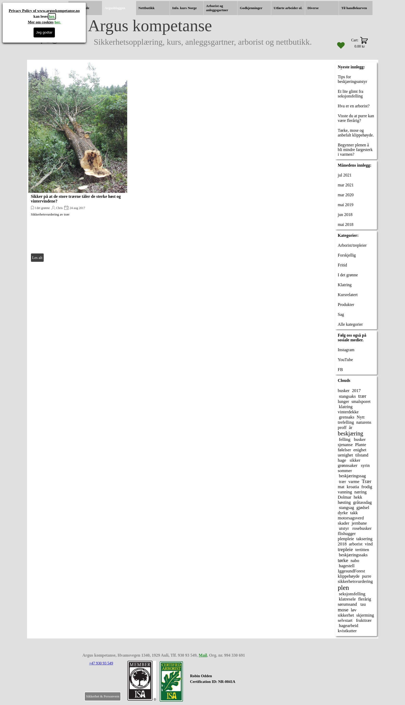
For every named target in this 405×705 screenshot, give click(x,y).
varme (353, 481)
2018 (342, 543)
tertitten (362, 549)
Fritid (342, 265)
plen (343, 587)
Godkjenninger (251, 8)
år (350, 427)
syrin (365, 465)
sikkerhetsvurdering (355, 581)
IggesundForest (351, 571)
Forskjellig (347, 255)
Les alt (37, 258)
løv (354, 610)
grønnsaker (347, 465)
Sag (341, 314)
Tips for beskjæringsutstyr (352, 79)
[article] (77, 162)
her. (52, 16)
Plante (360, 444)
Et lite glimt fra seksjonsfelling (350, 93)
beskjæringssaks (353, 554)
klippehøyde (349, 576)
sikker (355, 460)
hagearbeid (348, 625)
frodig (366, 486)
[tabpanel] (222, 681)
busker (344, 390)
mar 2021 (346, 185)
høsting (344, 502)
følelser (344, 449)
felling (344, 439)
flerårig (364, 599)
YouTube (345, 359)
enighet (360, 449)
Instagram (346, 350)
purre (366, 576)
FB (340, 369)
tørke (343, 560)
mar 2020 (346, 195)
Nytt (360, 417)
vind (369, 543)
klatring (345, 406)
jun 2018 (345, 214)
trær (362, 396)
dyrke (343, 512)
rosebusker (361, 528)
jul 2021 (345, 175)
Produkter (346, 304)
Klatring (345, 285)
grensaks (346, 417)
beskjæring (350, 433)
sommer (345, 470)
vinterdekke (348, 411)
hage (342, 460)
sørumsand (347, 604)
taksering (364, 538)
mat (341, 486)
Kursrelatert (348, 294)
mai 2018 (345, 224)
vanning (345, 491)
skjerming (365, 615)
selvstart (345, 620)
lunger (343, 401)
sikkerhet (346, 615)
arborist (356, 543)
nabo (355, 560)
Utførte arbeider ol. (288, 8)
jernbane (359, 523)
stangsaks (347, 396)
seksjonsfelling (351, 593)
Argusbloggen (115, 8)
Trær (366, 481)
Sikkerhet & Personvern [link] (102, 696)
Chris (59, 208)
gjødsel (362, 507)
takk (354, 512)
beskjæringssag (352, 475)
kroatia (353, 486)
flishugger (347, 533)
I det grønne (42, 208)
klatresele (347, 599)
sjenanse (345, 444)
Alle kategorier (350, 324)
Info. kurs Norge (184, 8)
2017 (356, 390)
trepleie (345, 549)
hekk (357, 497)
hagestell (346, 565)
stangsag (346, 507)
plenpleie (346, 538)
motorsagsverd (351, 517)
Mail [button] (203, 655)
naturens (363, 422)
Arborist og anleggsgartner (217, 8)
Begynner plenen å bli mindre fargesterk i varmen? (355, 149)
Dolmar (344, 497)
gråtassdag (362, 502)
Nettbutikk (146, 8)
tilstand (361, 455)
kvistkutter (347, 630)
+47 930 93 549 (101, 663)
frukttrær (363, 620)
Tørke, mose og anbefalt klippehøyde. (356, 132)
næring (360, 491)
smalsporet (361, 401)
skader (343, 523)
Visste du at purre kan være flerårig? (356, 118)
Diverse (313, 8)
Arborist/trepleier (352, 245)
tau (362, 604)
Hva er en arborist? (354, 106)
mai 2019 (345, 205)
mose (343, 609)
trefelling (346, 422)
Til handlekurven (354, 8)
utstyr (343, 528)
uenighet (345, 455)
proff (342, 427)
